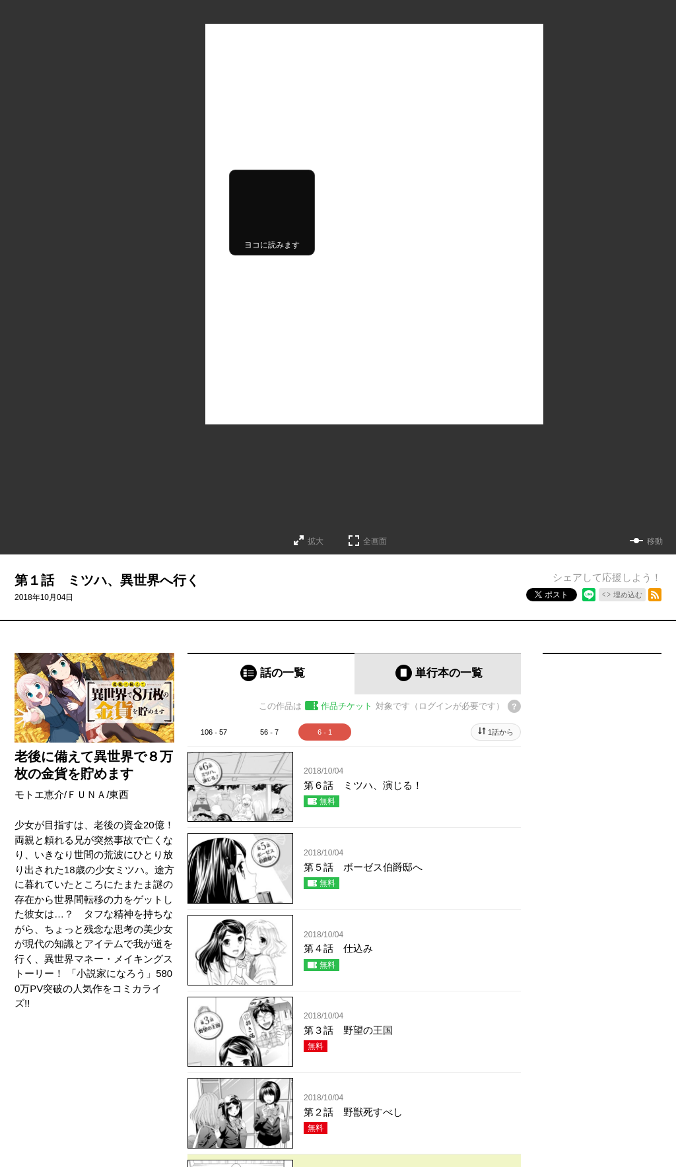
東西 (119, 794)
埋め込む (627, 595)
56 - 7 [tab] (269, 732)
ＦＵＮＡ (86, 794)
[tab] (271, 673)
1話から (501, 732)
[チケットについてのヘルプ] (514, 706)
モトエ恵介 (39, 794)
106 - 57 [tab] (214, 732)
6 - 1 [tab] (325, 732)
